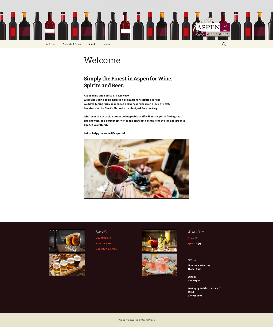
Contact (107, 44)
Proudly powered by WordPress (136, 319)
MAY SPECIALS (103, 238)
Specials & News (72, 44)
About (91, 44)
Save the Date (104, 243)
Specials (192, 243)
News (191, 238)
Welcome (51, 44)
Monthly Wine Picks (107, 248)
